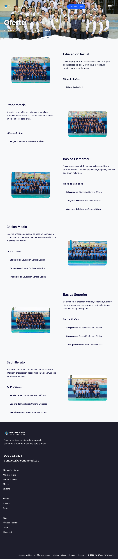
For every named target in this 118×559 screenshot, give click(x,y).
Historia (6, 489)
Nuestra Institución (11, 470)
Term (5, 527)
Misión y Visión (10, 479)
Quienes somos (9, 475)
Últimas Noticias (10, 523)
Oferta (6, 499)
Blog (5, 518)
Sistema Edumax (105, 7)
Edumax (6, 503)
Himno (6, 484)
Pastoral (6, 508)
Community (8, 532)
